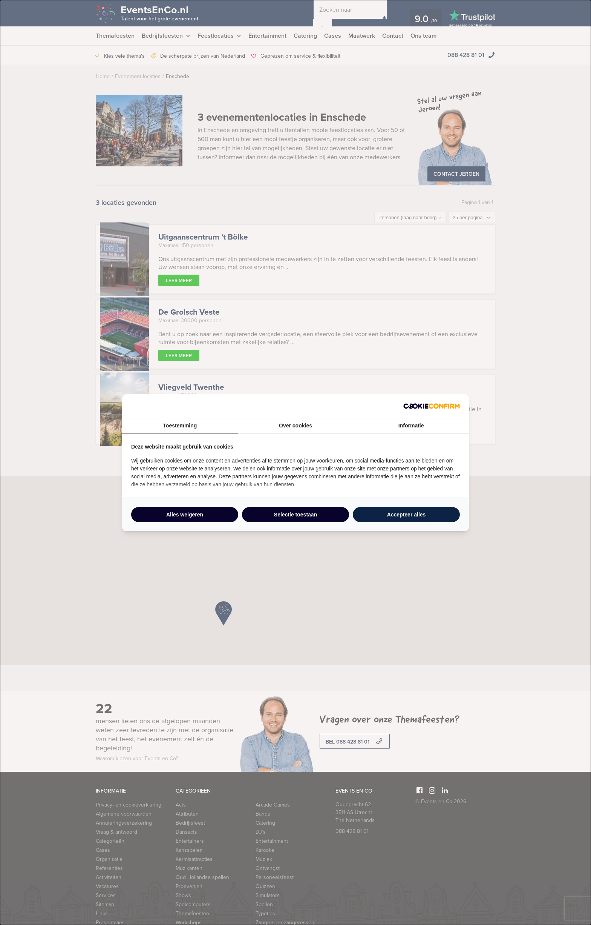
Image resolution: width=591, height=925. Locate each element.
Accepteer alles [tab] (406, 515)
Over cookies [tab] (295, 426)
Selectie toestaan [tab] (295, 515)
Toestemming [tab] (180, 426)
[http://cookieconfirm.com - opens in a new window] (431, 406)
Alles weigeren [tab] (184, 515)
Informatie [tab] (411, 426)
